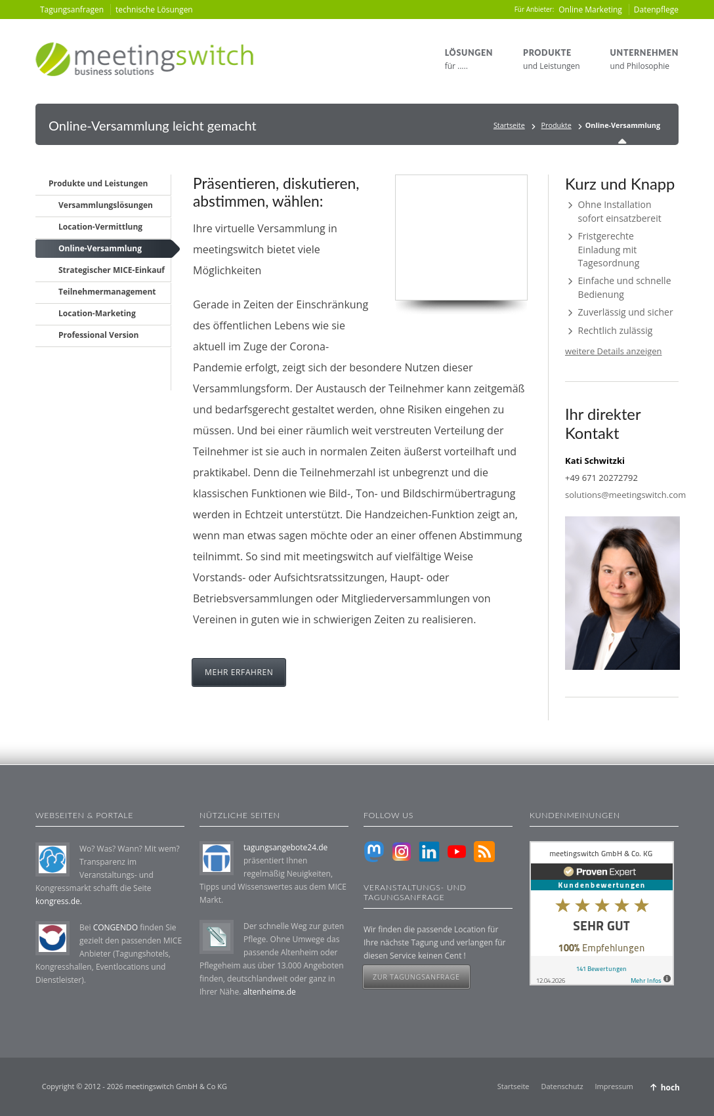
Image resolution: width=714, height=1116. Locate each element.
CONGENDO (115, 927)
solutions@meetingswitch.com (625, 495)
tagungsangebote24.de (285, 847)
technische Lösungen (154, 9)
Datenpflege (656, 9)
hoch (670, 1087)
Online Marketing (590, 9)
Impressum (614, 1086)
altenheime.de (269, 991)
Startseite (509, 125)
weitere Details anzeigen (613, 351)
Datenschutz (562, 1086)
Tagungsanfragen (72, 9)
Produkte (556, 125)
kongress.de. (58, 901)
